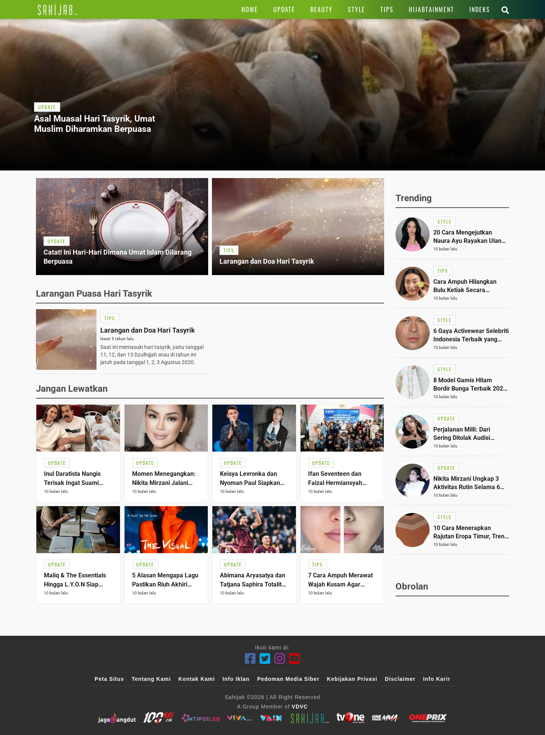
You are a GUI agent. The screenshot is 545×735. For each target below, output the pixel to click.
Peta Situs (109, 679)
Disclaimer (400, 679)
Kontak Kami (196, 679)
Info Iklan (236, 679)
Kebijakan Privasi (352, 679)
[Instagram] (279, 658)
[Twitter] (265, 658)
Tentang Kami (151, 679)
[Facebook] (250, 658)
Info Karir (436, 679)
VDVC (300, 707)
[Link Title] (57, 9)
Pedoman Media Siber (288, 679)
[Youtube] (294, 658)
